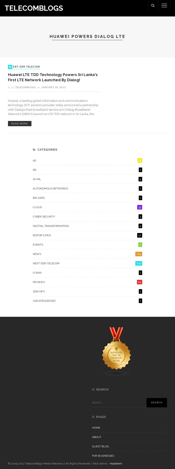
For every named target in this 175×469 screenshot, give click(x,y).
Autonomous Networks (87, 188)
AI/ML (87, 179)
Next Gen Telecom (24, 67)
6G (87, 170)
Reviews (87, 282)
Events (87, 244)
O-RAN (87, 272)
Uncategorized (87, 301)
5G (87, 160)
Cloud (87, 207)
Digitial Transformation (87, 226)
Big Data (87, 198)
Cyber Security (87, 216)
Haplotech (116, 463)
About (96, 437)
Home (96, 427)
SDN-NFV (87, 291)
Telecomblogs (25, 87)
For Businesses (103, 455)
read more (19, 123)
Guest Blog (100, 446)
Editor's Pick (87, 235)
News (87, 254)
